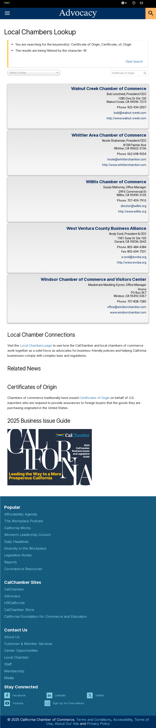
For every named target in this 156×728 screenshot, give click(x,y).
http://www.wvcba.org (131, 262)
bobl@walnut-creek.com (130, 112)
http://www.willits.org (132, 211)
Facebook (19, 695)
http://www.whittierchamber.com (124, 165)
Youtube (17, 703)
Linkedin (60, 695)
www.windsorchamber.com (128, 312)
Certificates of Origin (94, 398)
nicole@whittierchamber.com (126, 159)
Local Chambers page (36, 345)
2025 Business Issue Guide (38, 420)
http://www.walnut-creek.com (126, 118)
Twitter (99, 695)
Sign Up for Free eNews (68, 703)
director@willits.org (133, 206)
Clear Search (134, 61)
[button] (7, 13)
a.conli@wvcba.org (133, 257)
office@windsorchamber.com (126, 307)
